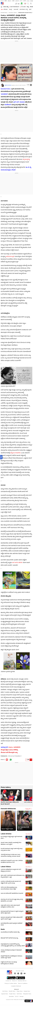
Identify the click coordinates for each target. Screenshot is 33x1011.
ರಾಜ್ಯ (28, 7)
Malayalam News (27, 994)
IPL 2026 (23, 7)
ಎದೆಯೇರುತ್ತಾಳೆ (10, 256)
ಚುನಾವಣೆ (16, 9)
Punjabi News (12, 994)
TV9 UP (16, 997)
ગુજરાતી (17, 1)
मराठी (13, 1)
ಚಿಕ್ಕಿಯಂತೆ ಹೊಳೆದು (15, 453)
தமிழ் (28, 1)
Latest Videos (6, 866)
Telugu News (19, 991)
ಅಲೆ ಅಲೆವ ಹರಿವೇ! (17, 563)
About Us (14, 981)
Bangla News (27, 991)
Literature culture (13, 13)
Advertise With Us (22, 981)
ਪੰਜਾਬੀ (24, 1)
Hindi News (5, 991)
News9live (11, 997)
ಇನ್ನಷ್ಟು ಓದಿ (28, 809)
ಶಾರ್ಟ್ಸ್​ (10, 9)
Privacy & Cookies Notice (11, 983)
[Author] (2, 85)
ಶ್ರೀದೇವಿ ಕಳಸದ (8, 85)
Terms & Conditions (22, 983)
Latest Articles (6, 833)
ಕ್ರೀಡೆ (30, 9)
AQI (19, 4)
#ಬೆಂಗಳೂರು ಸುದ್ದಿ (24, 9)
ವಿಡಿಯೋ (5, 9)
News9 (2, 1)
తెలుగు (9, 1)
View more (28, 834)
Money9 (21, 997)
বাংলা (21, 1)
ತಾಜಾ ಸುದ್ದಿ (5, 7)
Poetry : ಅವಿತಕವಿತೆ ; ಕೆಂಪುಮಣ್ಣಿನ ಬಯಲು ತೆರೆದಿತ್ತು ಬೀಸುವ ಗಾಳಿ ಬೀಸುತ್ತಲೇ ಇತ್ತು (11, 750)
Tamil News (19, 994)
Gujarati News (4, 994)
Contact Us (8, 981)
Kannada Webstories (8, 808)
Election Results (14, 7)
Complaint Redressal (16, 986)
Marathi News (12, 991)
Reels (3, 929)
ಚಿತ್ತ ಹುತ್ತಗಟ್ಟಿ (26, 159)
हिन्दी (6, 1)
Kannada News (4, 13)
